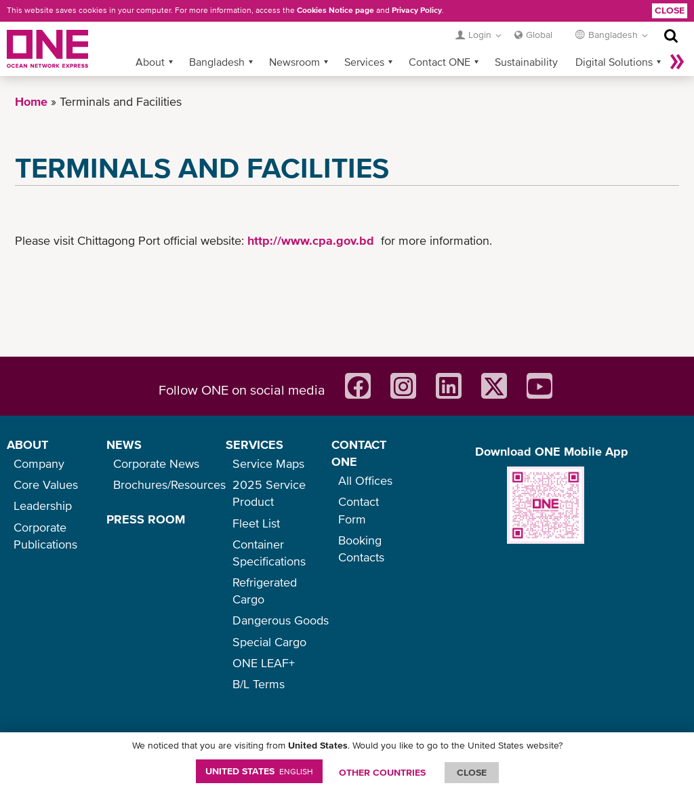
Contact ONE (439, 62)
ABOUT (27, 444)
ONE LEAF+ (263, 663)
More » (677, 61)
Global (539, 34)
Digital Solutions (614, 62)
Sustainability (526, 62)
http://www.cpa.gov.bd (310, 240)
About (150, 62)
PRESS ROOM (145, 519)
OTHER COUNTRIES (382, 772)
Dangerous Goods (280, 620)
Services (364, 62)
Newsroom (294, 62)
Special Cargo (269, 642)
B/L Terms (258, 684)
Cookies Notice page (335, 10)
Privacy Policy (417, 10)
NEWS (124, 444)
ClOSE (472, 772)
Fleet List (256, 523)
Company (39, 463)
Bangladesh (217, 62)
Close (670, 10)
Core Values (46, 484)
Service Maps (268, 463)
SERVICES (254, 444)
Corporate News (156, 463)
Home (31, 101)
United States (259, 771)
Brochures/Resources (169, 484)
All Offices (365, 480)
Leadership (43, 505)
